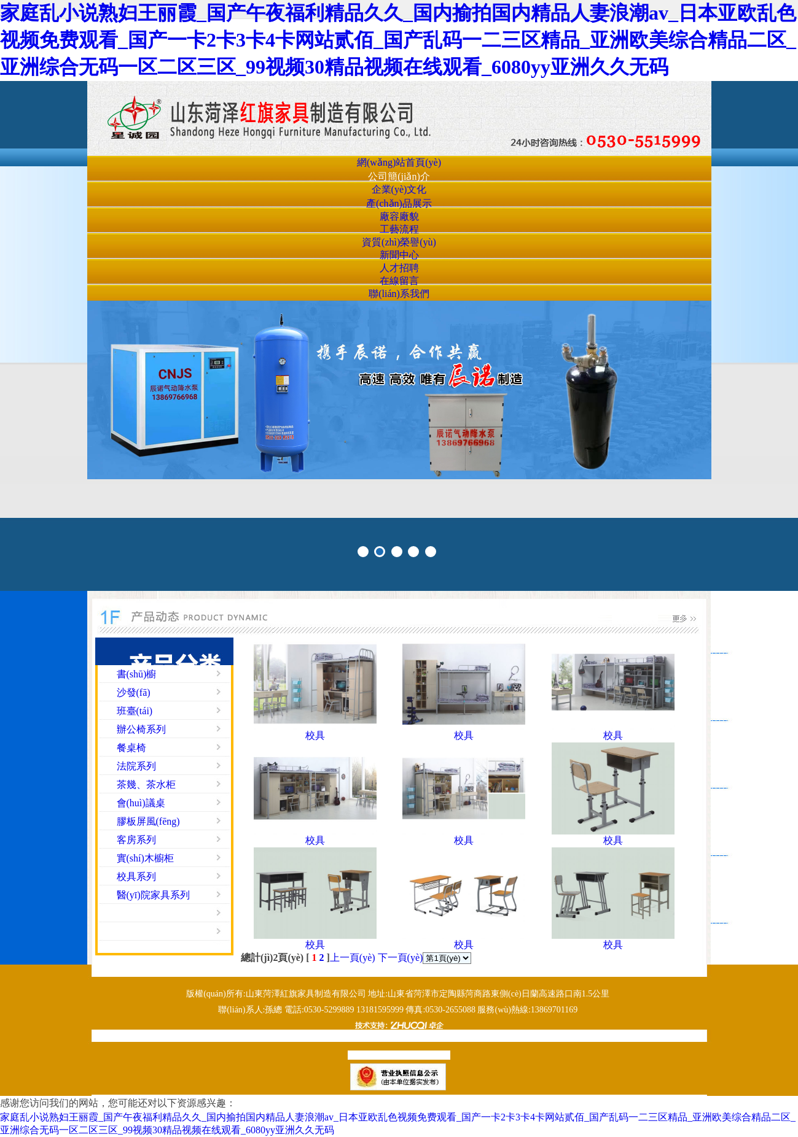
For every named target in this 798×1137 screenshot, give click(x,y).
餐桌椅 (131, 747)
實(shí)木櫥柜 (145, 858)
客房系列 (136, 839)
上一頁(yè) (352, 957)
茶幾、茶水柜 (146, 784)
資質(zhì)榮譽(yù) (399, 242)
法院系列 (136, 766)
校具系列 (136, 876)
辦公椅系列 (141, 729)
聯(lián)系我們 (399, 293)
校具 (315, 735)
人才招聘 (399, 268)
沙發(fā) (134, 692)
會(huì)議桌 (141, 803)
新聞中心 (399, 255)
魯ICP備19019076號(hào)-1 (398, 1055)
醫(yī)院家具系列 (153, 895)
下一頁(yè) (400, 957)
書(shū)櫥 (137, 674)
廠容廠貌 (399, 216)
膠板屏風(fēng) (148, 821)
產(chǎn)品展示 (399, 203)
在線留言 (399, 281)
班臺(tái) (135, 711)
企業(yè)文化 (399, 189)
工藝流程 (399, 229)
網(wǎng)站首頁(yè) (399, 162)
